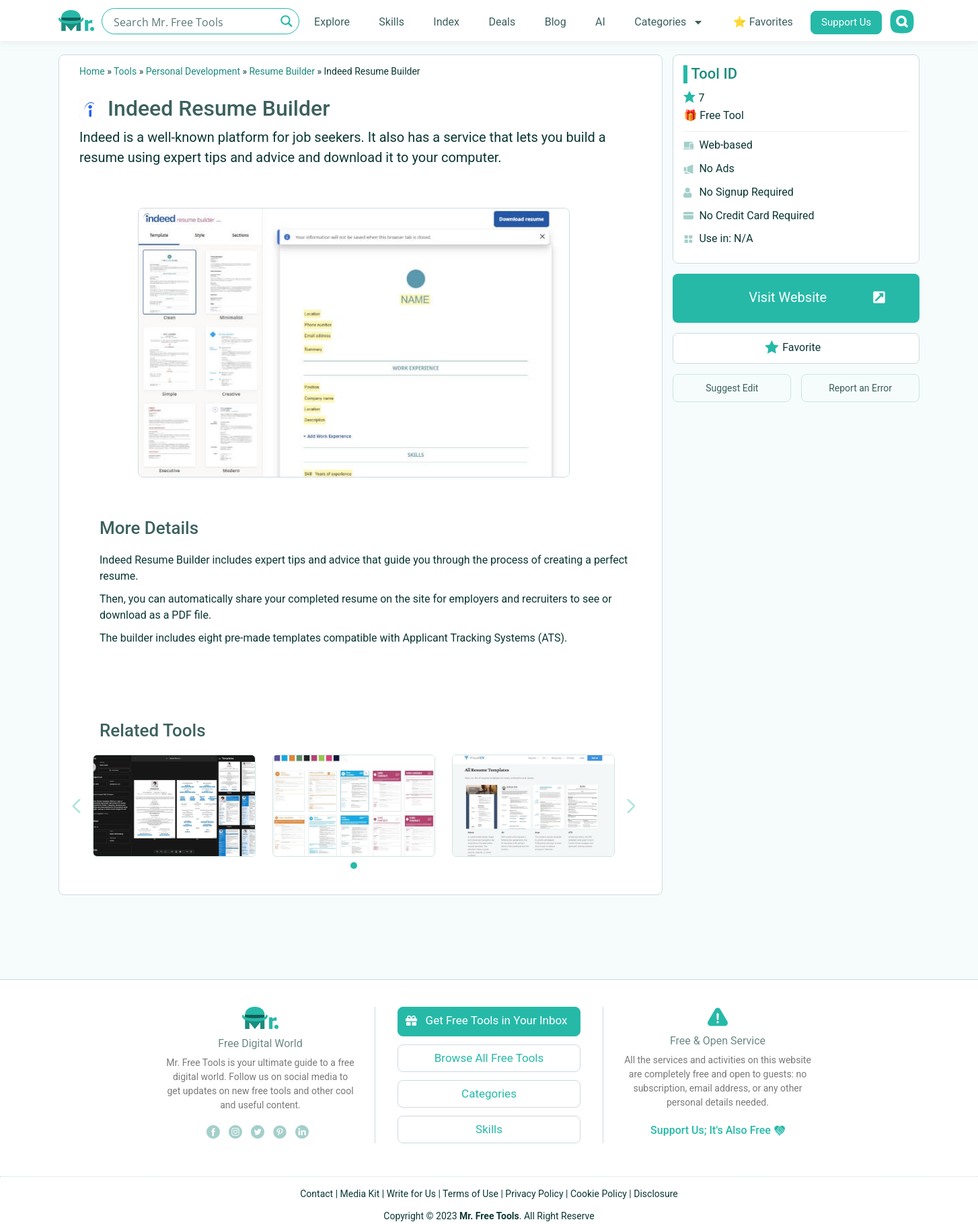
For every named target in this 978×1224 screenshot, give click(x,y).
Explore (332, 21)
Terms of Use (470, 1193)
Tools (125, 71)
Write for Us (411, 1193)
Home (92, 71)
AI (600, 21)
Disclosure (656, 1193)
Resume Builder (281, 71)
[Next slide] (631, 806)
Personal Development (193, 71)
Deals (501, 21)
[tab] (354, 865)
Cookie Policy (598, 1193)
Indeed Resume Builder (219, 108)
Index (446, 21)
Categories (669, 22)
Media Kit (360, 1193)
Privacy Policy (534, 1193)
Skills (391, 21)
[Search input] (193, 21)
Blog (555, 21)
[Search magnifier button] (286, 21)
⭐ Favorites (763, 21)
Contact (316, 1193)
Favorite (793, 347)
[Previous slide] (76, 806)
